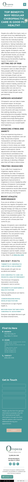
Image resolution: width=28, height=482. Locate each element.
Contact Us (7, 477)
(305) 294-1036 (18, 255)
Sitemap (5, 471)
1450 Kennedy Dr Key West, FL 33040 (11, 335)
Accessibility (13, 471)
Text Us (21, 480)
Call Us (7, 480)
